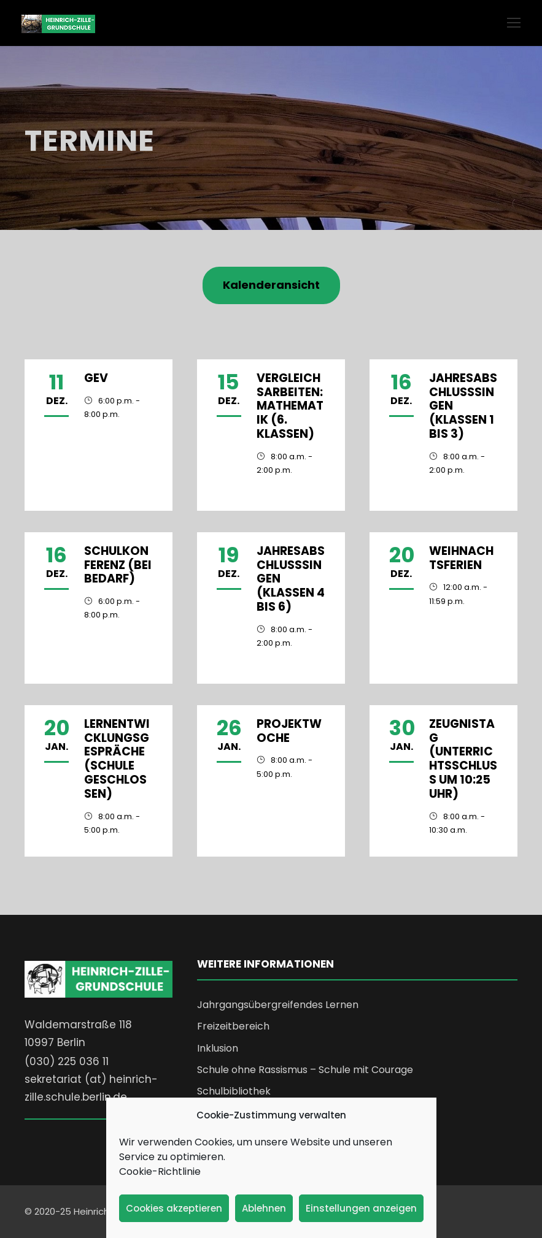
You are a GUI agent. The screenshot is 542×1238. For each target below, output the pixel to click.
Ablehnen (264, 1208)
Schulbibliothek (234, 1091)
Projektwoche (289, 731)
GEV (96, 378)
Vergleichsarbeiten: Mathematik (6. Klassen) (290, 406)
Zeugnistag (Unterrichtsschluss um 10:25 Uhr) (463, 759)
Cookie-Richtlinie (160, 1171)
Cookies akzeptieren (174, 1208)
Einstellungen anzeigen (361, 1208)
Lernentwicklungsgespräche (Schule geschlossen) (117, 759)
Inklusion (217, 1048)
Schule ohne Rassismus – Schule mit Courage (305, 1070)
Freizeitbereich (233, 1026)
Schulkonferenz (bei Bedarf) (118, 565)
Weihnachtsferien (461, 558)
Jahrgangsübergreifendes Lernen (277, 1005)
